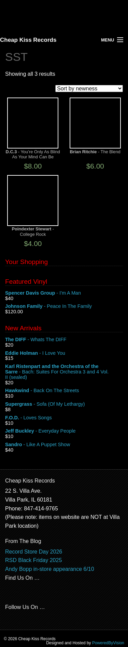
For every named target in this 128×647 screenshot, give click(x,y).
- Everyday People (64, 431)
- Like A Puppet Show (64, 445)
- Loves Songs (64, 418)
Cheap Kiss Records (28, 40)
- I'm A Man (64, 293)
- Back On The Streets (64, 391)
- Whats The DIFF (64, 340)
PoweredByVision (108, 643)
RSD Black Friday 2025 (33, 560)
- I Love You (64, 353)
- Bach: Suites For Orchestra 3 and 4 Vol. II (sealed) (64, 372)
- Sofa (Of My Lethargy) (64, 404)
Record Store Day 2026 (33, 552)
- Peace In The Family (64, 306)
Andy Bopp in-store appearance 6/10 (49, 569)
